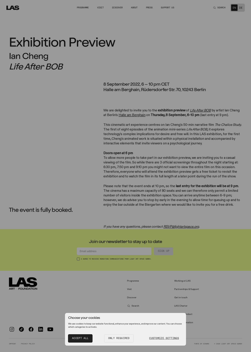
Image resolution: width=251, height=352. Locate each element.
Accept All (80, 338)
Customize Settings (164, 338)
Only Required (119, 338)
